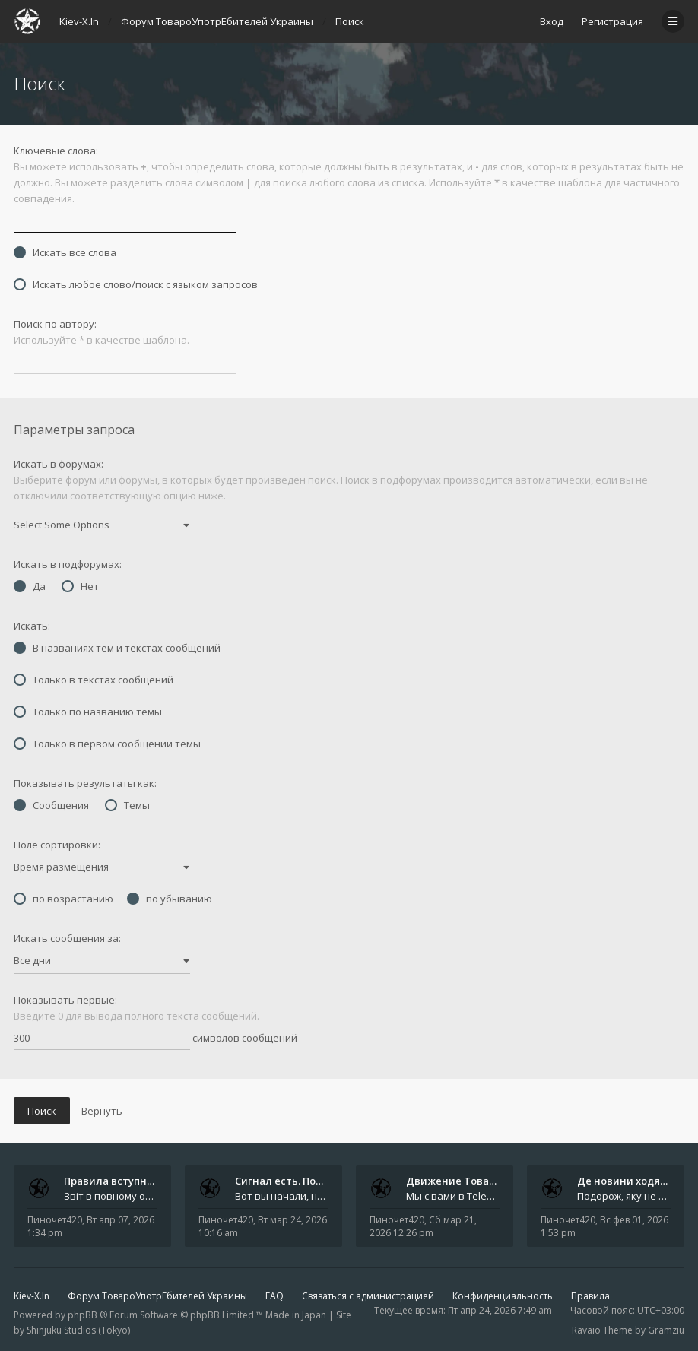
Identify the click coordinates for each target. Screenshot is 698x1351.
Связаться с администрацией (368, 1295)
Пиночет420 (54, 1219)
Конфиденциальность (502, 1295)
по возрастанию (63, 898)
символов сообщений (155, 1038)
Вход (551, 21)
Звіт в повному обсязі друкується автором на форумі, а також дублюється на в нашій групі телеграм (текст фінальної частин (110, 1196)
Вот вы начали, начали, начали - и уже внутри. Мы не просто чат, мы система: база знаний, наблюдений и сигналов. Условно (281, 1196)
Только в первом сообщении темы (107, 743)
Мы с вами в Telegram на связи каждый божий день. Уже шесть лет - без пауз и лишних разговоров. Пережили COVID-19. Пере (453, 1196)
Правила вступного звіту (128, 1181)
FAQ (274, 1295)
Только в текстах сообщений (93, 680)
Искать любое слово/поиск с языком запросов (136, 284)
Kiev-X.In (31, 1295)
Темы (127, 805)
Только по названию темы (88, 711)
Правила (590, 1295)
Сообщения (51, 805)
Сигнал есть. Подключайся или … (321, 1181)
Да (30, 586)
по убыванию (169, 898)
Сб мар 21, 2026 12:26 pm (423, 1226)
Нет (80, 586)
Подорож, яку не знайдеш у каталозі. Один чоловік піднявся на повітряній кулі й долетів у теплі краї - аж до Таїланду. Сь (624, 1196)
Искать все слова (65, 252)
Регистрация (612, 21)
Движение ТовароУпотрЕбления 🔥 (498, 1181)
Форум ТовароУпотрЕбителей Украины (157, 1295)
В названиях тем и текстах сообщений (117, 648)
